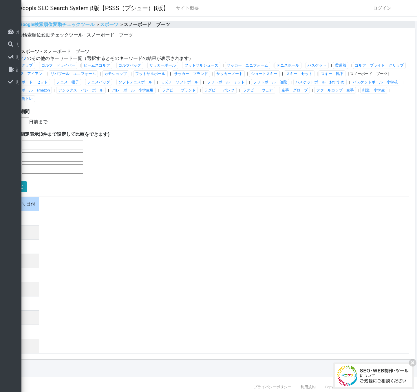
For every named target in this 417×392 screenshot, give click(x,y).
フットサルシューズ (273, 65)
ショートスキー (96, 82)
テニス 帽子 (281, 82)
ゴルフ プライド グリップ (126, 74)
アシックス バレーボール (105, 98)
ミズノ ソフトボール (101, 90)
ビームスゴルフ (169, 65)
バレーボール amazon (348, 90)
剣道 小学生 (94, 107)
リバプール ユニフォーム (221, 74)
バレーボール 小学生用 (157, 98)
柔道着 (88, 74)
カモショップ (263, 74)
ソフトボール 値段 (192, 90)
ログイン (382, 8)
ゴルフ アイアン (175, 74)
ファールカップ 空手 (359, 98)
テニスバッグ (312, 82)
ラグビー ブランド (203, 98)
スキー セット (130, 82)
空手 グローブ (319, 98)
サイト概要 (259, 8)
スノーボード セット (242, 82)
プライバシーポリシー (272, 387)
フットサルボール (298, 74)
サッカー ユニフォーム (319, 65)
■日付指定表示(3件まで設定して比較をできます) (131, 142)
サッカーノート (377, 74)
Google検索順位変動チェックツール (129, 24)
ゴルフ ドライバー (130, 65)
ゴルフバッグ (202, 65)
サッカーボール (235, 65)
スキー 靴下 (163, 82)
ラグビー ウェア (282, 98)
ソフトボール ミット (147, 90)
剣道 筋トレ (125, 107)
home (81, 24)
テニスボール (360, 65)
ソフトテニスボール (349, 82)
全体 (85, 51)
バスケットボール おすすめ (241, 90)
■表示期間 (91, 120)
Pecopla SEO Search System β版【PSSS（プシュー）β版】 (164, 8)
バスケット (389, 65)
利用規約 (308, 387)
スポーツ (181, 24)
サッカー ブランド (338, 74)
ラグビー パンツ (243, 98)
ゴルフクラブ (94, 65)
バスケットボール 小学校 (297, 90)
